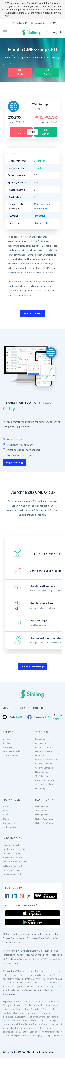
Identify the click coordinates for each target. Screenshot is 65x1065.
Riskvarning (8, 994)
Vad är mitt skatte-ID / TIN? (15, 861)
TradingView (41, 810)
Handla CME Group (32, 666)
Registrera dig (14, 462)
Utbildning (40, 788)
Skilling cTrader (42, 814)
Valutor (6, 806)
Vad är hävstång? (42, 776)
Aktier (5, 810)
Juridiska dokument (12, 874)
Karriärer (7, 743)
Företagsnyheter (10, 755)
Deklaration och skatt (12, 865)
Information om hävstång (46, 759)
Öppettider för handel (45, 747)
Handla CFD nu (32, 313)
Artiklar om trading (44, 784)
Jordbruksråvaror (11, 827)
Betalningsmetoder (12, 845)
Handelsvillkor (42, 772)
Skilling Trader (41, 806)
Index (5, 814)
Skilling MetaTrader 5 (45, 823)
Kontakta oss (39, 22)
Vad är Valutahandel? (44, 767)
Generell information (12, 870)
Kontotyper (40, 739)
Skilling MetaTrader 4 (45, 819)
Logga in (57, 32)
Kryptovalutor (9, 823)
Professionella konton (45, 780)
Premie (11, 152)
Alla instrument (42, 743)
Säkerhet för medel (11, 751)
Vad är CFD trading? (44, 763)
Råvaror (6, 819)
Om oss (6, 739)
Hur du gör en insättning (14, 849)
